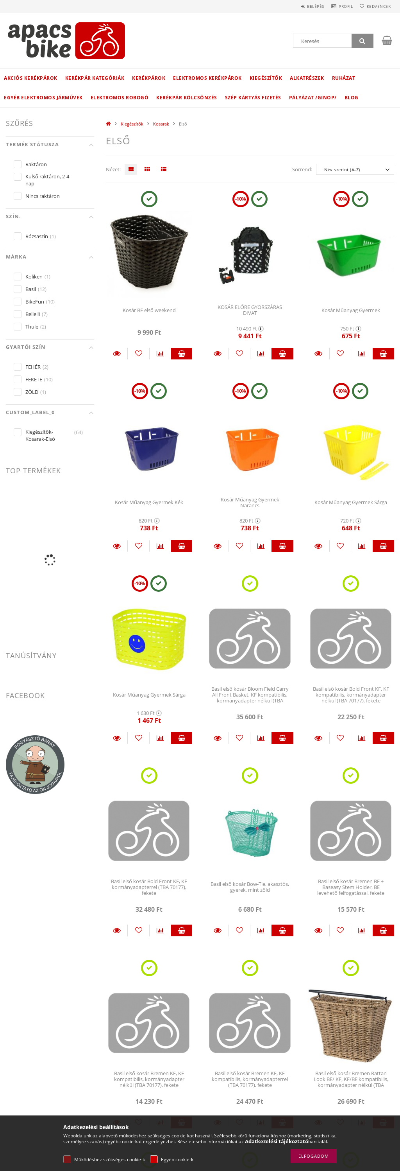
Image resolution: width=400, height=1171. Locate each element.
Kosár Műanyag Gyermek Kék (149, 502)
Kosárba (181, 353)
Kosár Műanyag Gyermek (350, 310)
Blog (352, 97)
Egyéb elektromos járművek (43, 97)
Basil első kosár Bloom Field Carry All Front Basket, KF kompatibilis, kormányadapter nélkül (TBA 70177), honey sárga (250, 697)
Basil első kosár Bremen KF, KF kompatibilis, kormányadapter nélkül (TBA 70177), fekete (149, 1079)
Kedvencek (376, 6)
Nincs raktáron (42, 195)
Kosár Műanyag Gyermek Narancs (250, 502)
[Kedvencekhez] (138, 353)
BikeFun (34, 301)
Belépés (303, 6)
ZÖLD (31, 391)
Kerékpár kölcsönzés (186, 97)
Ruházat (343, 78)
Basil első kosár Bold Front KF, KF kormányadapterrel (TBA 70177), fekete (149, 887)
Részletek (116, 353)
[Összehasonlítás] (160, 353)
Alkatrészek (307, 78)
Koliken (34, 276)
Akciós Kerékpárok (30, 78)
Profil (339, 6)
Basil (30, 289)
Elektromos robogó (120, 97)
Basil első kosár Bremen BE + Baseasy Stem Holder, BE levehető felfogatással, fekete (350, 887)
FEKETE (33, 379)
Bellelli (32, 314)
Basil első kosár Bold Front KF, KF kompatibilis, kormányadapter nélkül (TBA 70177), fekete (351, 695)
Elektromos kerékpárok (207, 78)
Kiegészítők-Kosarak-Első (40, 435)
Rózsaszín (36, 236)
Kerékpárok (148, 78)
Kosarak (161, 124)
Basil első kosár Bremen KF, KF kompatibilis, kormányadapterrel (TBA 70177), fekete (250, 1079)
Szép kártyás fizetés (253, 97)
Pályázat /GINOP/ (313, 97)
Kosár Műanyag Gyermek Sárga (350, 502)
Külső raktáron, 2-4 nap (47, 180)
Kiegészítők (266, 78)
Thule (31, 326)
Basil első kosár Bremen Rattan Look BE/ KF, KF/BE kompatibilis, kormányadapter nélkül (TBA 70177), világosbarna (351, 1082)
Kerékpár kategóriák (95, 78)
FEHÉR (33, 366)
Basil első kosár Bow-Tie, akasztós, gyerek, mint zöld (250, 886)
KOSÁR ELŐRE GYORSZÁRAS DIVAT (250, 310)
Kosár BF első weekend (149, 310)
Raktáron (36, 164)
